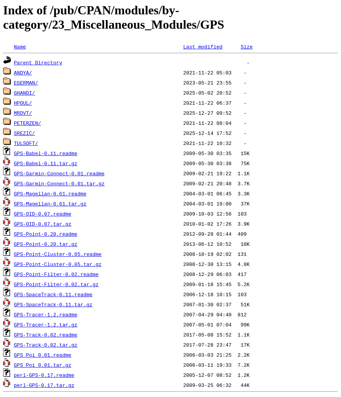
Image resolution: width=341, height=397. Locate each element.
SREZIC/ (24, 132)
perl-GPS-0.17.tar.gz (44, 384)
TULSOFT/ (26, 143)
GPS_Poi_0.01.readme (42, 354)
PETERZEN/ (27, 122)
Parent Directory (38, 62)
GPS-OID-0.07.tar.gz (42, 223)
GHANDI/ (24, 92)
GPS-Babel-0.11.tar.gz (46, 163)
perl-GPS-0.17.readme (44, 374)
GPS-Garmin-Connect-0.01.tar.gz (59, 183)
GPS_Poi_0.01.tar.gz (42, 364)
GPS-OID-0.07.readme (42, 213)
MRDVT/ (23, 112)
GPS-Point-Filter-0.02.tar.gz (56, 284)
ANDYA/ (23, 72)
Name (20, 46)
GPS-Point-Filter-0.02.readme (56, 274)
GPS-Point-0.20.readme (46, 233)
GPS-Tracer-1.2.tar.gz (46, 324)
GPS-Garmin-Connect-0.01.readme (59, 173)
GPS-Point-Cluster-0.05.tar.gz (58, 264)
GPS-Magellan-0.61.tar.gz (50, 203)
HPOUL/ (23, 102)
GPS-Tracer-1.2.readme (46, 314)
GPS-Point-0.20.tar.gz (46, 243)
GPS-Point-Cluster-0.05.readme (58, 253)
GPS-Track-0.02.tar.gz (46, 344)
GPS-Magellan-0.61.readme (50, 193)
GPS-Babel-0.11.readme (46, 153)
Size (247, 46)
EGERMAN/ (26, 82)
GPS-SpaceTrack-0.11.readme (53, 294)
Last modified (202, 46)
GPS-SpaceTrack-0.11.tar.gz (53, 304)
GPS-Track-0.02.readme (46, 334)
